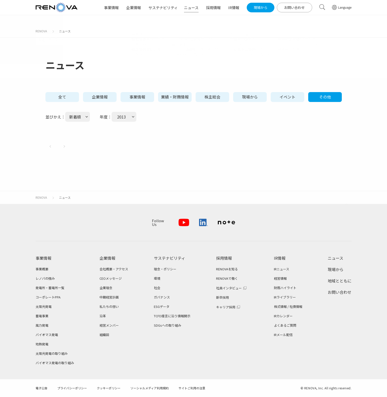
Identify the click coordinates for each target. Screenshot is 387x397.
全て (62, 97)
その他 (325, 97)
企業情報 (100, 97)
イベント (287, 97)
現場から (250, 97)
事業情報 (137, 97)
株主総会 (212, 97)
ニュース (65, 31)
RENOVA (41, 31)
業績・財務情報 (175, 97)
